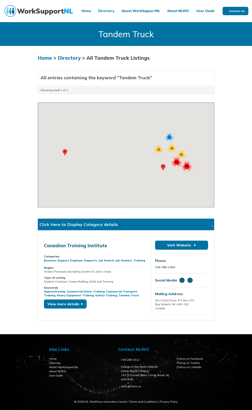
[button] (65, 152)
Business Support (56, 260)
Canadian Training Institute (75, 245)
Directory (106, 11)
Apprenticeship (54, 291)
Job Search (106, 260)
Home (86, 11)
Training (139, 260)
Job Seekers (123, 260)
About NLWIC (178, 11)
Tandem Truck (128, 295)
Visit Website (181, 245)
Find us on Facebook (190, 358)
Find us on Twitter (188, 363)
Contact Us (237, 11)
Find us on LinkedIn (189, 367)
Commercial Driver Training (86, 291)
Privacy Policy (169, 401)
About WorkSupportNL (140, 11)
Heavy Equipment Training (75, 295)
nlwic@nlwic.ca (131, 386)
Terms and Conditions (143, 401)
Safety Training (106, 295)
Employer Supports (83, 260)
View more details (65, 304)
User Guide (205, 11)
